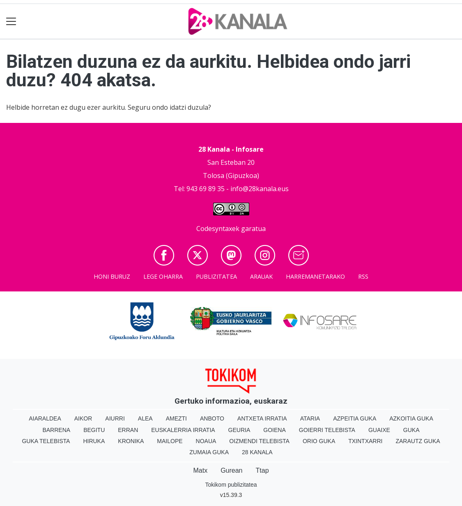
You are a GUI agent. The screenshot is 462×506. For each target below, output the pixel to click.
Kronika (131, 441)
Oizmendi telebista (259, 441)
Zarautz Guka (417, 441)
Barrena (56, 430)
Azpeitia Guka (354, 418)
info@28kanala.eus (259, 188)
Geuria (239, 430)
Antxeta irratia (262, 418)
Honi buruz (112, 276)
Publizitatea (216, 276)
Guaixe (379, 430)
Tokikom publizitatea (231, 484)
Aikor (83, 418)
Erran (128, 430)
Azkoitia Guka (411, 418)
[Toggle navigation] (11, 21)
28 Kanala (257, 452)
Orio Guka (319, 441)
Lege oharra (163, 276)
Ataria (310, 418)
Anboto (212, 418)
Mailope (169, 441)
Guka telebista (46, 441)
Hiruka (94, 441)
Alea (145, 418)
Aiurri (114, 418)
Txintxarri (365, 441)
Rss (363, 276)
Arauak (261, 276)
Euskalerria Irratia (183, 430)
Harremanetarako (315, 276)
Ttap (262, 470)
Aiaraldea (45, 418)
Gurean (231, 470)
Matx (200, 470)
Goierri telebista (327, 430)
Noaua (206, 441)
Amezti (176, 418)
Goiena (274, 430)
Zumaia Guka (209, 452)
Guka (411, 430)
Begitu (94, 430)
